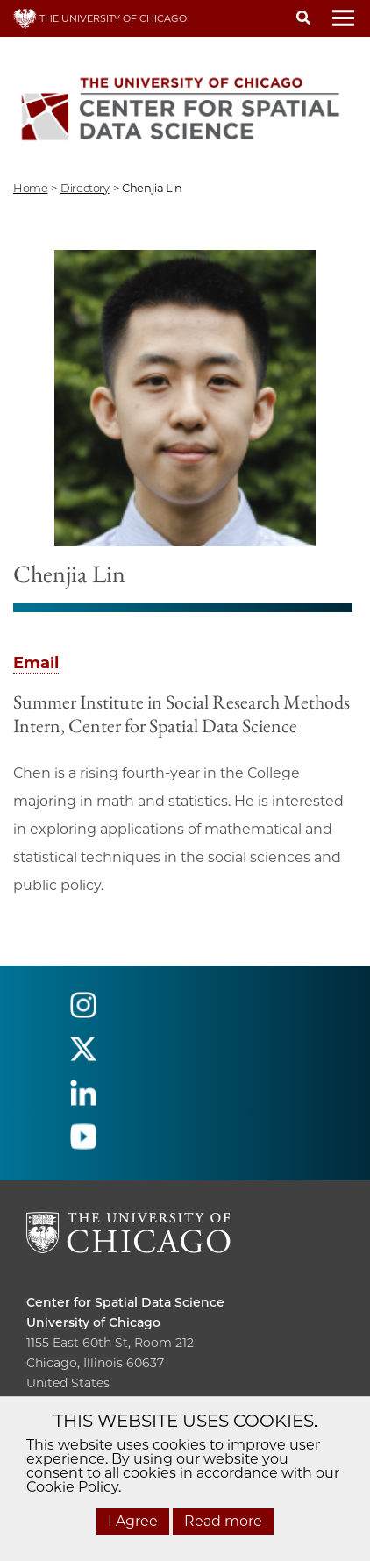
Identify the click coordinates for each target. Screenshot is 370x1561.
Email (36, 663)
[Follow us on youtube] (83, 1145)
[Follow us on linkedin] (83, 1101)
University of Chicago (93, 1322)
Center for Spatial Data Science (125, 1302)
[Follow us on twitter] (83, 1057)
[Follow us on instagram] (83, 1013)
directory (85, 188)
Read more (223, 1521)
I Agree (133, 1521)
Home (30, 188)
